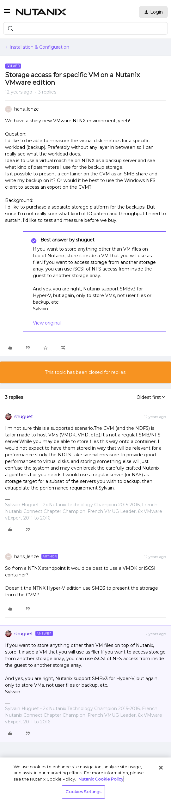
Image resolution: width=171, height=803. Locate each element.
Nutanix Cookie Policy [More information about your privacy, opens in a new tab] (100, 779)
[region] (85, 780)
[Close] (161, 768)
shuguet (23, 416)
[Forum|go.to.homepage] (41, 12)
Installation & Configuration (39, 47)
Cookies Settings (83, 791)
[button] (7, 13)
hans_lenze (26, 109)
